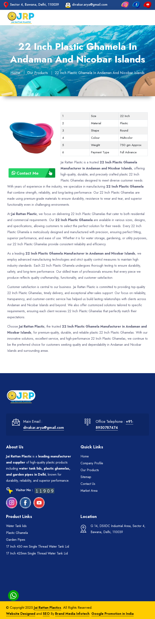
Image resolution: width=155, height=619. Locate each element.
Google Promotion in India (112, 613)
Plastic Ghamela (17, 532)
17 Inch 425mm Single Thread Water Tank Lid (37, 553)
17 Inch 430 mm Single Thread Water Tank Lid (37, 546)
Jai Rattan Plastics (47, 607)
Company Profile (92, 463)
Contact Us (88, 483)
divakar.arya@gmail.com (89, 4)
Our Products (37, 72)
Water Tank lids (16, 526)
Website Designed (20, 613)
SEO (46, 613)
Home (15, 72)
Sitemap (86, 477)
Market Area (89, 490)
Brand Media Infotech (72, 613)
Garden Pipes (15, 539)
